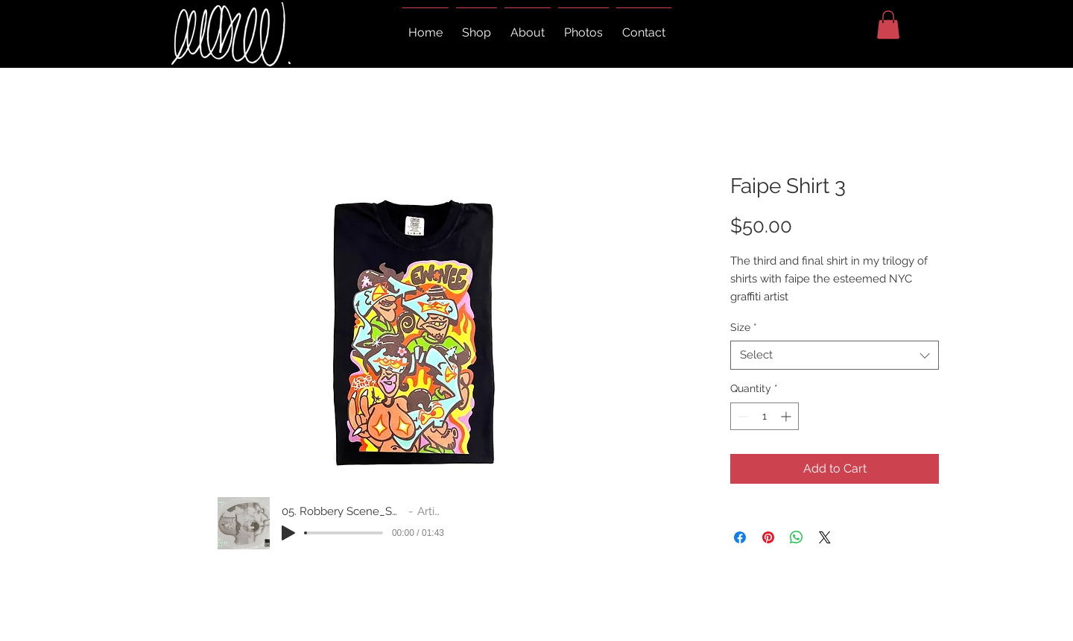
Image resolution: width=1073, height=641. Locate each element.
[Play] (288, 532)
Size (743, 327)
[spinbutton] (764, 416)
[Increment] (787, 416)
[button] (888, 24)
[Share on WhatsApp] (796, 537)
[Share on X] (825, 537)
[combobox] (834, 355)
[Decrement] (741, 416)
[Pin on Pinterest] (768, 537)
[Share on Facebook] (740, 537)
